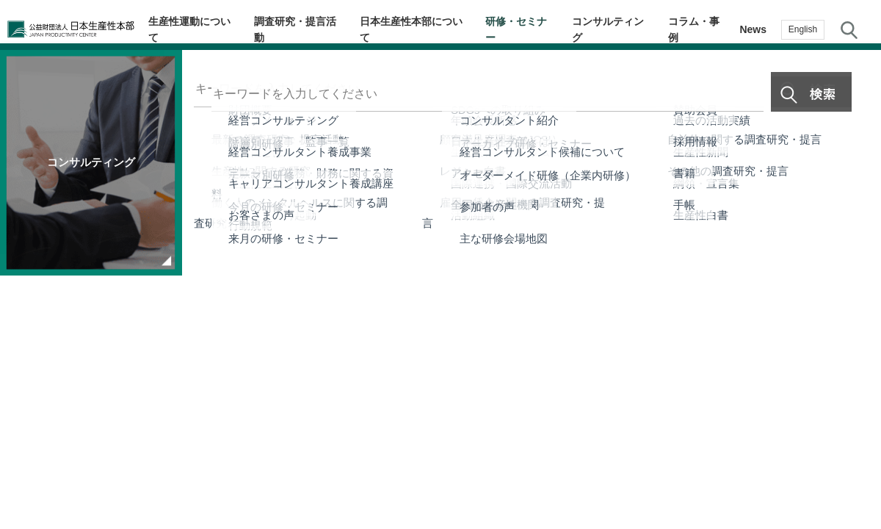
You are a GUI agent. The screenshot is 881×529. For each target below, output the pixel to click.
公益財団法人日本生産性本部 (82, 29)
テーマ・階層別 (851, 158)
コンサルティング (619, 29)
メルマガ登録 (851, 276)
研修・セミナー (533, 29)
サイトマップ (548, 438)
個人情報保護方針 (455, 438)
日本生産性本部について (431, 29)
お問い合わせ (851, 391)
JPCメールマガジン (348, 438)
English (802, 29)
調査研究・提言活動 (320, 29)
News (752, 29)
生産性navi (852, 217)
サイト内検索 (849, 29)
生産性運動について (219, 29)
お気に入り (852, 335)
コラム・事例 (699, 29)
